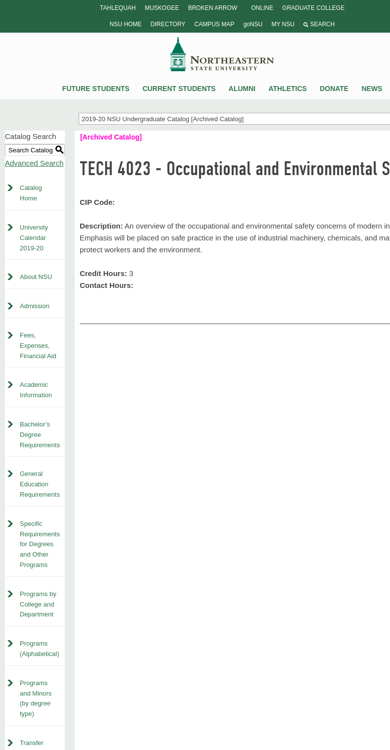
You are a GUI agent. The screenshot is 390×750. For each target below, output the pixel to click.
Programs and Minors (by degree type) (35, 698)
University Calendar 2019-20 (34, 238)
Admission (34, 306)
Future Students (96, 89)
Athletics (287, 89)
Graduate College (313, 7)
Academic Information (36, 390)
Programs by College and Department (38, 604)
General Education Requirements (40, 484)
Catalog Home (31, 193)
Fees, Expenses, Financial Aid (38, 345)
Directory (167, 24)
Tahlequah (118, 7)
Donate (334, 89)
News (371, 89)
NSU (222, 54)
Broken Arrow (212, 7)
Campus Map (215, 24)
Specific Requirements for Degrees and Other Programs (40, 544)
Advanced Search (34, 163)
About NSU (36, 277)
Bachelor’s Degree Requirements (40, 435)
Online (262, 7)
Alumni (242, 89)
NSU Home (126, 24)
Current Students (179, 89)
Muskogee (162, 7)
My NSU (282, 24)
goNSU (253, 24)
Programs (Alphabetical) (39, 648)
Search (319, 24)
